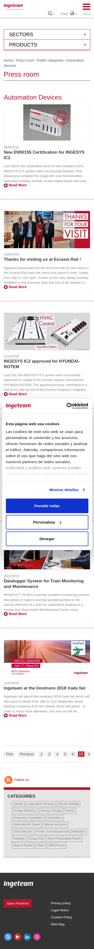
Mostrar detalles (64, 490)
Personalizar (47, 522)
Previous (26, 754)
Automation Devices (40, 804)
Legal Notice (60, 910)
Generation (54, 817)
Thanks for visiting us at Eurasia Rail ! (42, 259)
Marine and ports (55, 824)
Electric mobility (68, 804)
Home (8, 60)
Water (41, 845)
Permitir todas (47, 505)
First (9, 754)
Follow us (16, 780)
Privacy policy (61, 903)
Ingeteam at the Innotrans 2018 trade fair (45, 688)
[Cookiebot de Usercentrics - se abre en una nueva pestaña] (67, 406)
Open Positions (18, 903)
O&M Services (23, 831)
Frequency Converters (28, 817)
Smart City (36, 838)
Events (70, 810)
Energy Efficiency (25, 810)
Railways (19, 838)
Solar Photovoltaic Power (64, 838)
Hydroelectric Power (26, 824)
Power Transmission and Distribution (61, 831)
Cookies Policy (61, 917)
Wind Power (57, 845)
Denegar (46, 538)
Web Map (58, 924)
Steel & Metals (23, 845)
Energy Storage (51, 810)
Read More (15, 185)
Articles (18, 804)
